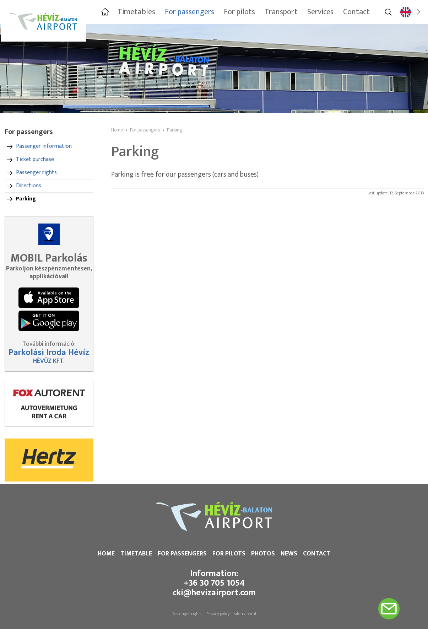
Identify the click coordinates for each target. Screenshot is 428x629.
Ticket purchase (35, 159)
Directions (28, 185)
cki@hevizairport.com (214, 593)
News (289, 553)
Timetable (136, 553)
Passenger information (44, 146)
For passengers (182, 553)
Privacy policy (217, 613)
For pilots (228, 553)
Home (106, 553)
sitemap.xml (245, 613)
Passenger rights (36, 172)
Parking (26, 199)
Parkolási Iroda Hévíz (49, 352)
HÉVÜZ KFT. (49, 361)
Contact (316, 553)
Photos (263, 553)
